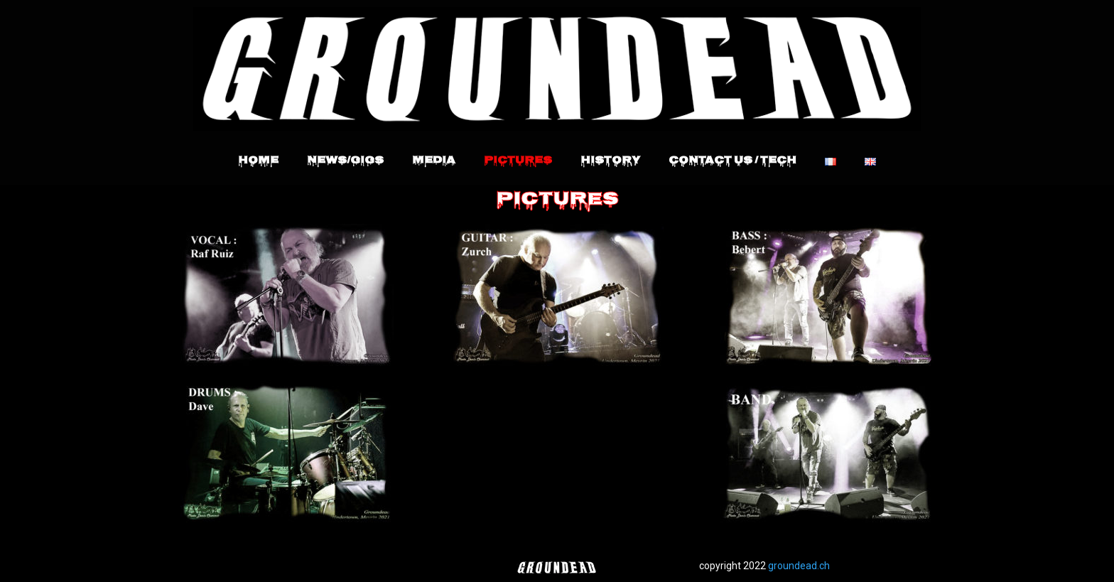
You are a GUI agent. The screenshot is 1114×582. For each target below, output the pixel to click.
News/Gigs (345, 161)
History (610, 161)
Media (433, 161)
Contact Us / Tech (732, 161)
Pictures (518, 161)
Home (258, 161)
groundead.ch (799, 565)
